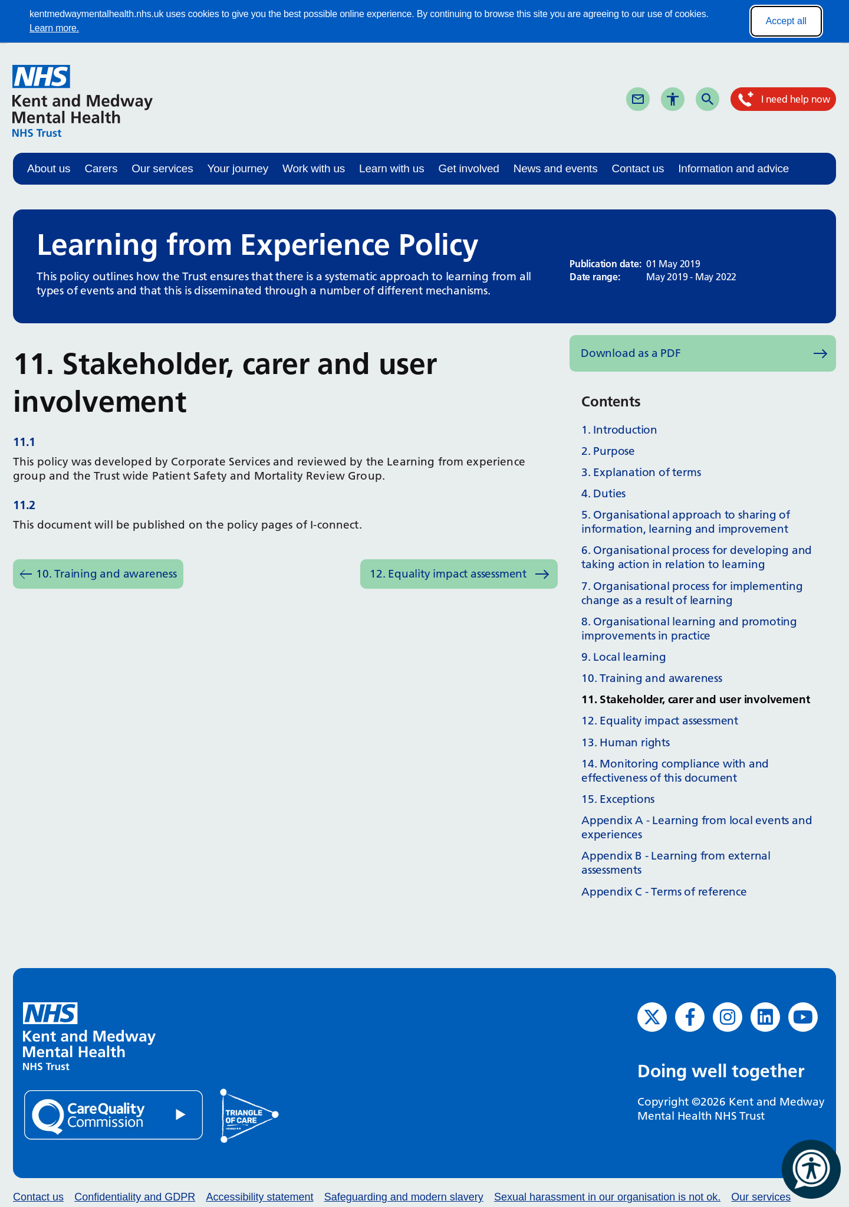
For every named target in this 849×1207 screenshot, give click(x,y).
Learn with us (391, 168)
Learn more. (54, 28)
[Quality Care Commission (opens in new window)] (114, 1114)
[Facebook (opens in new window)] (690, 1017)
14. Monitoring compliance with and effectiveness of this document (675, 771)
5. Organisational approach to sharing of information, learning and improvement (685, 522)
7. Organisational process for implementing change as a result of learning (692, 593)
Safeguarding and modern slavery (403, 1197)
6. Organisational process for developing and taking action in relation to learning (696, 557)
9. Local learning (623, 657)
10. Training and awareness (106, 573)
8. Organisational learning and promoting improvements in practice (689, 628)
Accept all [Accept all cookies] (786, 21)
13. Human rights (625, 742)
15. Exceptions (617, 799)
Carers (100, 168)
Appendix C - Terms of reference (664, 891)
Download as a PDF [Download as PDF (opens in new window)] (631, 353)
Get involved (468, 168)
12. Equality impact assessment (448, 573)
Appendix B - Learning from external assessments (676, 863)
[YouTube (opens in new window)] (803, 1017)
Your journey (237, 168)
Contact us (637, 168)
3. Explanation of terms (640, 472)
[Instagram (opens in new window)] (727, 1017)
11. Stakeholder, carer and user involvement (695, 699)
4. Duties (603, 493)
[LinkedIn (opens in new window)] (765, 1017)
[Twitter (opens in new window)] (652, 1017)
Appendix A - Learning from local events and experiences (696, 827)
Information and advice (733, 168)
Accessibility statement (259, 1197)
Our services (162, 168)
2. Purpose (608, 451)
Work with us (313, 168)
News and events (556, 168)
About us (48, 168)
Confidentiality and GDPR (134, 1197)
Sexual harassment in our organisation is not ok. (607, 1197)
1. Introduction (619, 430)
